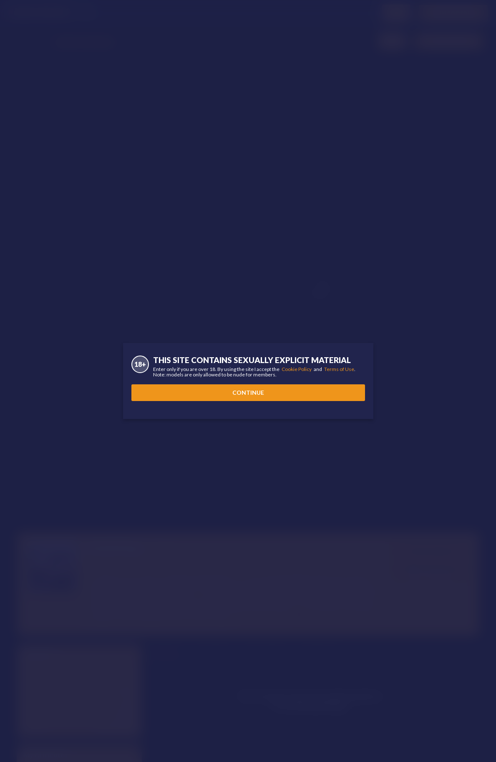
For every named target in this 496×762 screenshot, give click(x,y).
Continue (248, 392)
